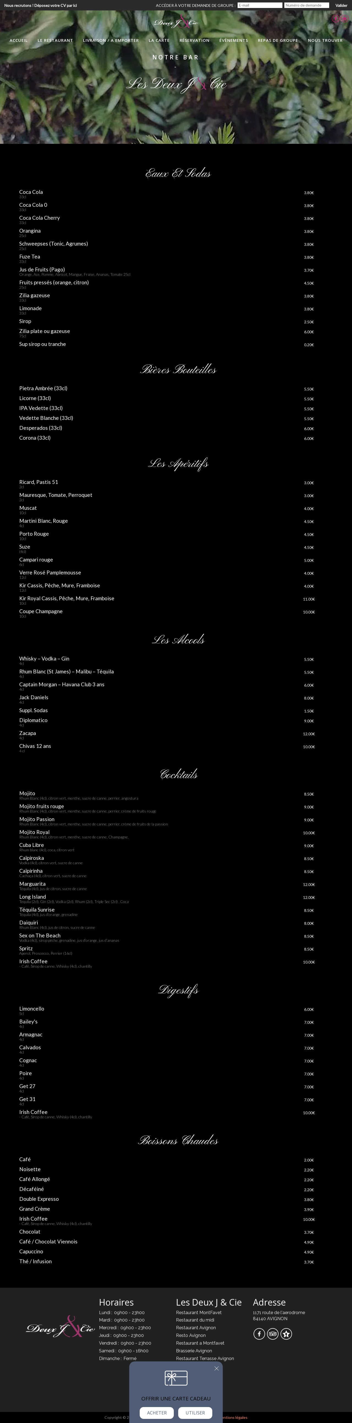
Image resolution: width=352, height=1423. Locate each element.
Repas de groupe (278, 40)
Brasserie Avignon (194, 1350)
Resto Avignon (191, 1335)
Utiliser (195, 1413)
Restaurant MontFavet (199, 1312)
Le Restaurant (55, 40)
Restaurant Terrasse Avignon (205, 1358)
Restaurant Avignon (196, 1327)
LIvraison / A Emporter (111, 40)
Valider (341, 5)
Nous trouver (325, 40)
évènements (233, 40)
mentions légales (233, 1417)
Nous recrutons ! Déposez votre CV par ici (40, 5)
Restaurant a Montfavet (200, 1343)
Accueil (19, 40)
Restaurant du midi (195, 1320)
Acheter (157, 1413)
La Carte (159, 40)
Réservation (195, 40)
